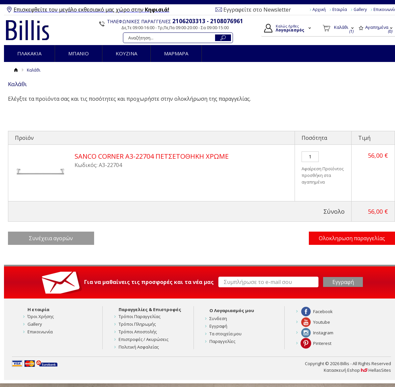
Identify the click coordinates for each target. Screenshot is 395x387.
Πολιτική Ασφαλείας (139, 347)
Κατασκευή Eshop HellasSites (357, 370)
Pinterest (322, 343)
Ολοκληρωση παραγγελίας (352, 238)
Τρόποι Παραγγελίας (139, 316)
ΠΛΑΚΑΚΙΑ (29, 53)
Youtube (321, 322)
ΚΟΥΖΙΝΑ (126, 53)
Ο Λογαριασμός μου (231, 310)
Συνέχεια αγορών (51, 238)
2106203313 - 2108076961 (207, 21)
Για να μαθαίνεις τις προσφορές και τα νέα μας (149, 282)
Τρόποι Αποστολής (138, 332)
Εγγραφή (218, 326)
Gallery (360, 9)
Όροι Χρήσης (41, 316)
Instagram (323, 333)
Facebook (323, 311)
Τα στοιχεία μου (225, 334)
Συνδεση (218, 318)
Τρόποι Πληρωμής (137, 324)
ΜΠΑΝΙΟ (78, 53)
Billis (27, 30)
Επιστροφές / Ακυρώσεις (143, 339)
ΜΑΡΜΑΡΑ (176, 53)
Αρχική (319, 9)
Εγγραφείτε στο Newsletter (257, 9)
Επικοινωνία (40, 332)
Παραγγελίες (222, 341)
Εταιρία (339, 9)
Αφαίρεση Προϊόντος (323, 169)
